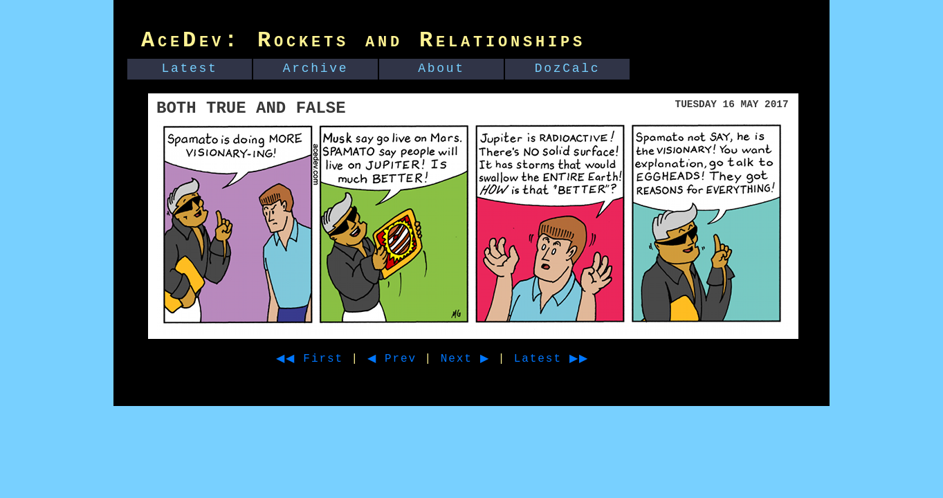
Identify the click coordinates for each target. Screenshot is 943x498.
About (441, 68)
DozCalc (568, 68)
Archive (316, 68)
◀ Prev (404, 359)
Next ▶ (482, 359)
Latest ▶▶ (576, 359)
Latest (190, 68)
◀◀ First (314, 359)
